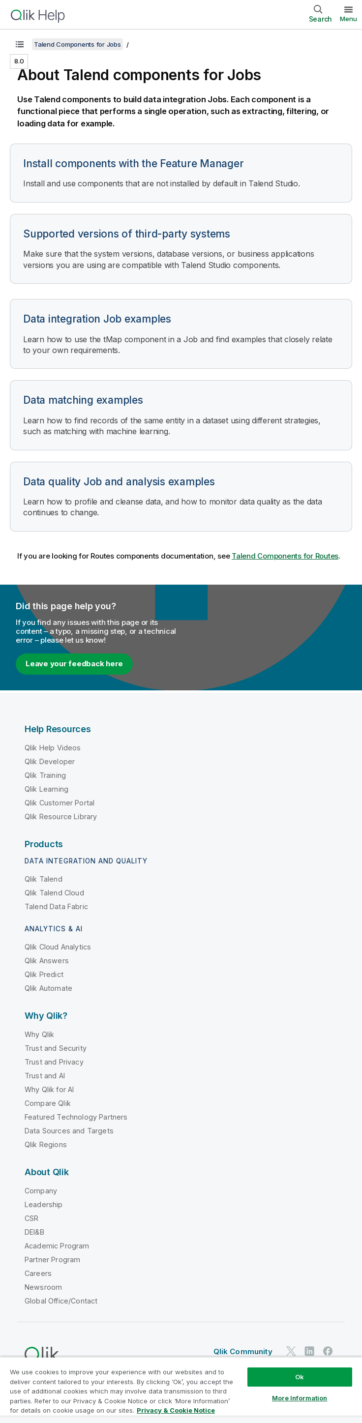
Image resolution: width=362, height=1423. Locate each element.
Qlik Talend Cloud (54, 893)
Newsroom (43, 1287)
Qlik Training (45, 775)
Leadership (44, 1204)
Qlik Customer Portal (59, 803)
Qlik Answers (47, 960)
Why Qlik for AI (49, 1089)
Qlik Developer (50, 761)
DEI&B (34, 1232)
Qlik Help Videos (53, 747)
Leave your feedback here (74, 663)
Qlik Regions (46, 1144)
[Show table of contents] (19, 44)
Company (41, 1190)
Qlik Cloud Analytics (58, 947)
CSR (31, 1218)
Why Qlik (39, 1034)
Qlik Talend (43, 879)
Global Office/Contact (61, 1301)
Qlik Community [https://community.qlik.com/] (242, 1351)
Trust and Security (56, 1048)
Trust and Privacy (54, 1062)
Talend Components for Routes (285, 556)
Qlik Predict (44, 974)
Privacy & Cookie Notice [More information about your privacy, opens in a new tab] (176, 1410)
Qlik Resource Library (61, 816)
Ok (299, 1377)
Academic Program (57, 1246)
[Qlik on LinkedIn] (309, 1351)
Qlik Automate (48, 988)
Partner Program (52, 1259)
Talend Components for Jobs (77, 44)
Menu (348, 19)
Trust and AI (45, 1075)
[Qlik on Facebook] (328, 1351)
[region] (181, 1390)
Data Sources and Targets (69, 1131)
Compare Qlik (48, 1103)
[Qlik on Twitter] (291, 1351)
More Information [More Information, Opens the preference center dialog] (299, 1398)
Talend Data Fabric (56, 906)
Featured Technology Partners (76, 1117)
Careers (38, 1273)
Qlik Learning (46, 789)
